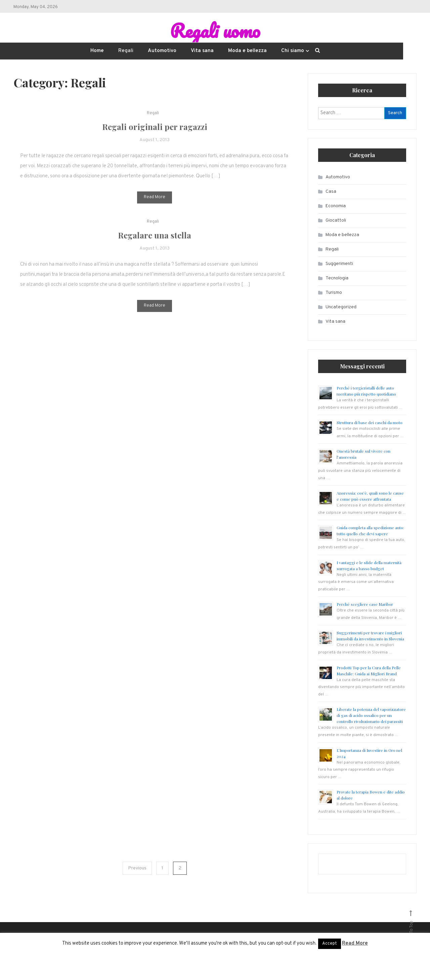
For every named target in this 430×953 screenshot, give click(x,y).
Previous (137, 868)
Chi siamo (292, 51)
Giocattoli (336, 220)
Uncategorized (341, 307)
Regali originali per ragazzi (154, 135)
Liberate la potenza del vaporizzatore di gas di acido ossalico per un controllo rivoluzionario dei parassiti (371, 715)
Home (97, 51)
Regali (125, 51)
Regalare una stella (154, 243)
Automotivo (162, 51)
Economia (336, 206)
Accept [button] (329, 943)
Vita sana (202, 51)
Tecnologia (337, 278)
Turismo (334, 293)
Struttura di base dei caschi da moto (369, 422)
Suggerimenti (339, 264)
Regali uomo (215, 30)
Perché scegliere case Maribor (365, 604)
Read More (154, 206)
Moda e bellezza (247, 51)
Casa (331, 191)
